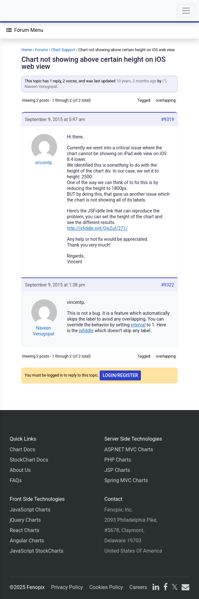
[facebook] (165, 588)
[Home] (23, 11)
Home (26, 50)
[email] (184, 588)
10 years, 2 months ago (136, 81)
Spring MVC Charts (126, 480)
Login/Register (120, 375)
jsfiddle (86, 330)
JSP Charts (117, 470)
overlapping (165, 100)
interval (138, 324)
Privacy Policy (67, 587)
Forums (41, 50)
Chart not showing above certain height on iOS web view (93, 62)
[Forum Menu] (25, 30)
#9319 (167, 119)
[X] (174, 588)
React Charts (24, 530)
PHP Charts (117, 460)
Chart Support (63, 50)
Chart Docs (22, 449)
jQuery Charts (25, 520)
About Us (20, 470)
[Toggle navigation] (186, 10)
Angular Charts (27, 541)
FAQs (16, 480)
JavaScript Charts (30, 510)
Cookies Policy (106, 587)
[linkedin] (156, 588)
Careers (138, 587)
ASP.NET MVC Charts (128, 449)
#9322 (167, 284)
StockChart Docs (29, 460)
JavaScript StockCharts (37, 551)
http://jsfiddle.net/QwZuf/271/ (97, 228)
